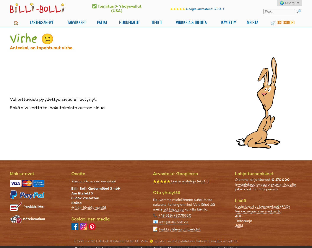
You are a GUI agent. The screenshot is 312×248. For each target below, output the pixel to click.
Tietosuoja (243, 221)
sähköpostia (173, 209)
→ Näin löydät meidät (88, 208)
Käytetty (228, 22)
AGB (238, 216)
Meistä (252, 22)
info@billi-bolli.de (173, 222)
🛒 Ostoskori (283, 22)
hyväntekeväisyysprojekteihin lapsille (265, 184)
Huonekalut (129, 22)
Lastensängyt (42, 22)
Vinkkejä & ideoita (191, 22)
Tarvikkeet (76, 22)
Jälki (239, 226)
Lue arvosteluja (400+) (181, 181)
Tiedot (156, 22)
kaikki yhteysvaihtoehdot (180, 229)
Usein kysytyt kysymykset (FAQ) (262, 206)
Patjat (102, 22)
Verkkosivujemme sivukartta (258, 211)
